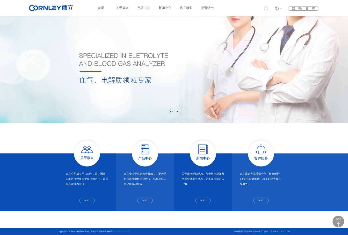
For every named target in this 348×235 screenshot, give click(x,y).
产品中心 (143, 8)
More (87, 200)
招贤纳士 (207, 8)
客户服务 (186, 8)
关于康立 (122, 8)
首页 (101, 8)
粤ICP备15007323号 (121, 231)
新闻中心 (165, 8)
